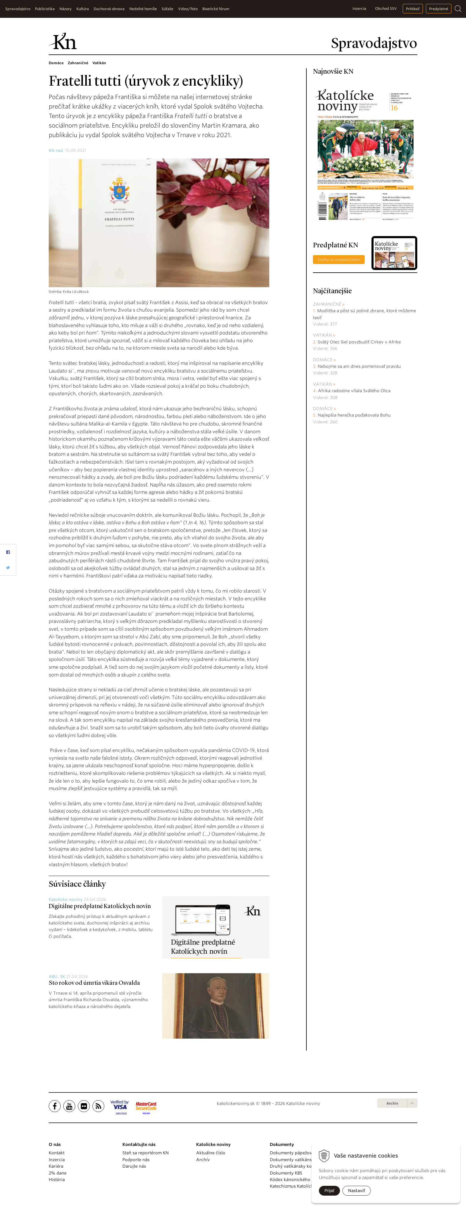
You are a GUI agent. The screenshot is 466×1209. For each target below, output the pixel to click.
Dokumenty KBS (286, 1173)
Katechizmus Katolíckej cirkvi (299, 1186)
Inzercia (359, 8)
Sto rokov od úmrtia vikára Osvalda (94, 983)
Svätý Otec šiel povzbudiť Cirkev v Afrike (359, 342)
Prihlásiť (413, 9)
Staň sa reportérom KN (145, 1152)
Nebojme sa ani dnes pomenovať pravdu (359, 366)
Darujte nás (134, 1166)
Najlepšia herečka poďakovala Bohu (354, 415)
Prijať (329, 1190)
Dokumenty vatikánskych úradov (303, 1159)
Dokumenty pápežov (291, 1152)
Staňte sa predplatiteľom (339, 259)
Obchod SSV (386, 8)
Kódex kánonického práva (296, 1179)
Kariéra (56, 1166)
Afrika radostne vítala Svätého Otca (354, 390)
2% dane (58, 1173)
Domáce (323, 359)
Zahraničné (327, 304)
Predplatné (438, 9)
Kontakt (56, 1152)
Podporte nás (135, 1159)
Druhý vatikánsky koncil (294, 1166)
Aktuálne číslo (210, 1152)
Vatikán (322, 335)
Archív (392, 1103)
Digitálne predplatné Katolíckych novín (100, 907)
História (57, 1179)
